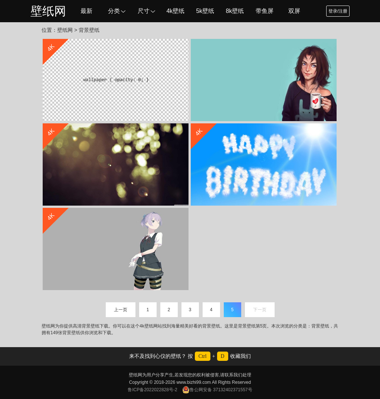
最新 (86, 11)
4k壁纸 (175, 11)
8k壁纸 (235, 11)
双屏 (294, 11)
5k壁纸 (205, 11)
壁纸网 (48, 11)
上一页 (120, 309)
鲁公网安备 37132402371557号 (217, 389)
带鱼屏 (264, 11)
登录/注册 (337, 11)
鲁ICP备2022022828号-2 (152, 389)
